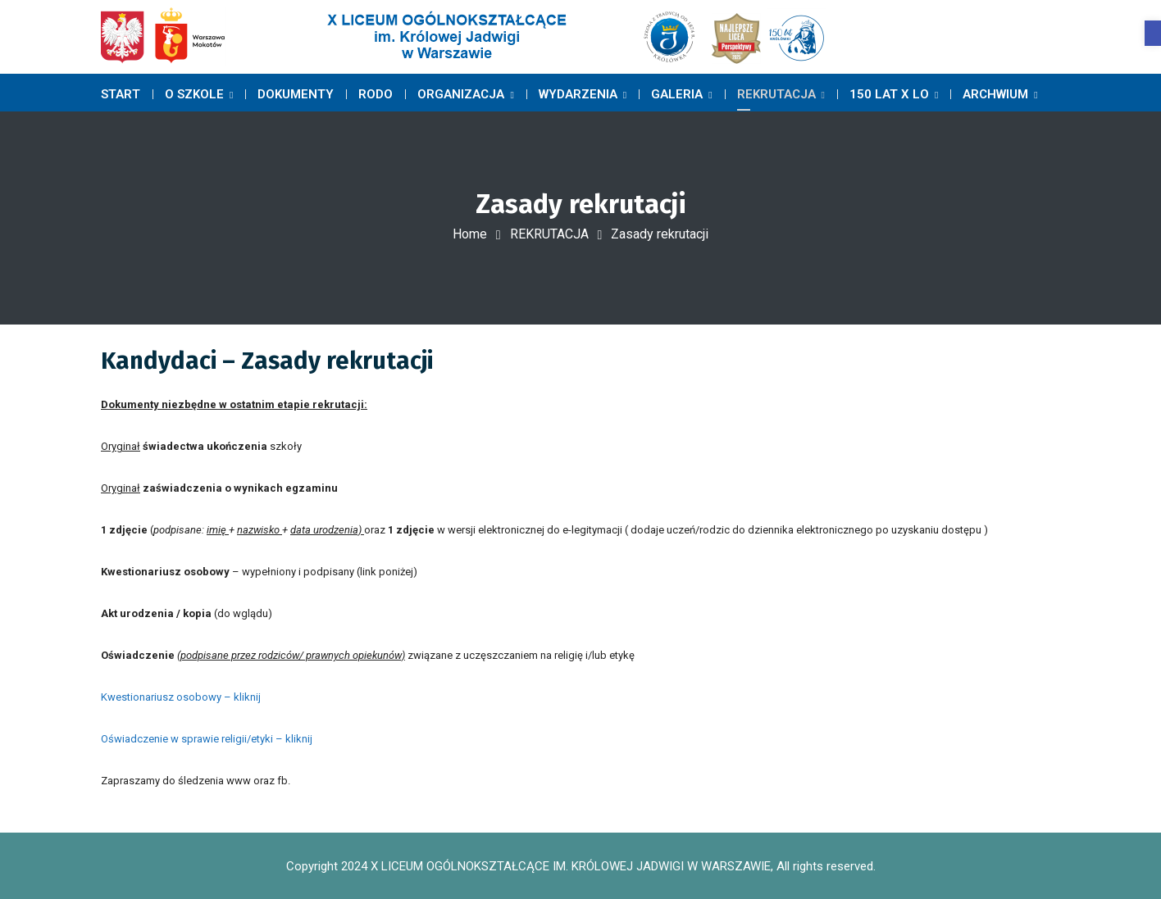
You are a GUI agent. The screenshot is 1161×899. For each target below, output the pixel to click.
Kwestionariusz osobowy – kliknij (181, 697)
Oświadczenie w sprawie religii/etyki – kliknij (206, 739)
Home (470, 234)
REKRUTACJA (549, 234)
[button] (1153, 33)
